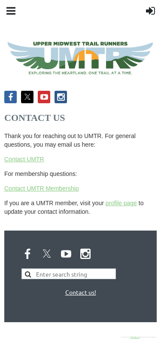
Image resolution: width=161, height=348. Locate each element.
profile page (121, 203)
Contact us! (80, 292)
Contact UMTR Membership (41, 188)
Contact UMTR (24, 159)
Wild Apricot (135, 337)
